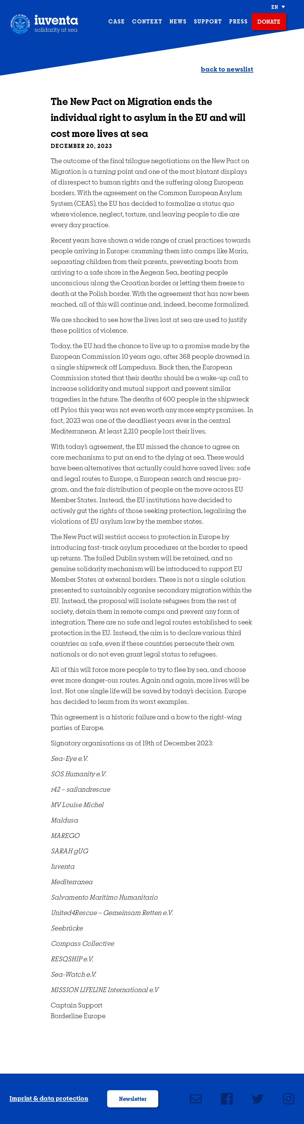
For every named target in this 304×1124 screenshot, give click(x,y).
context (147, 22)
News (178, 22)
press (238, 22)
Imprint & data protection (49, 1098)
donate (268, 22)
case (116, 22)
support (208, 22)
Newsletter (132, 1099)
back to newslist (227, 69)
